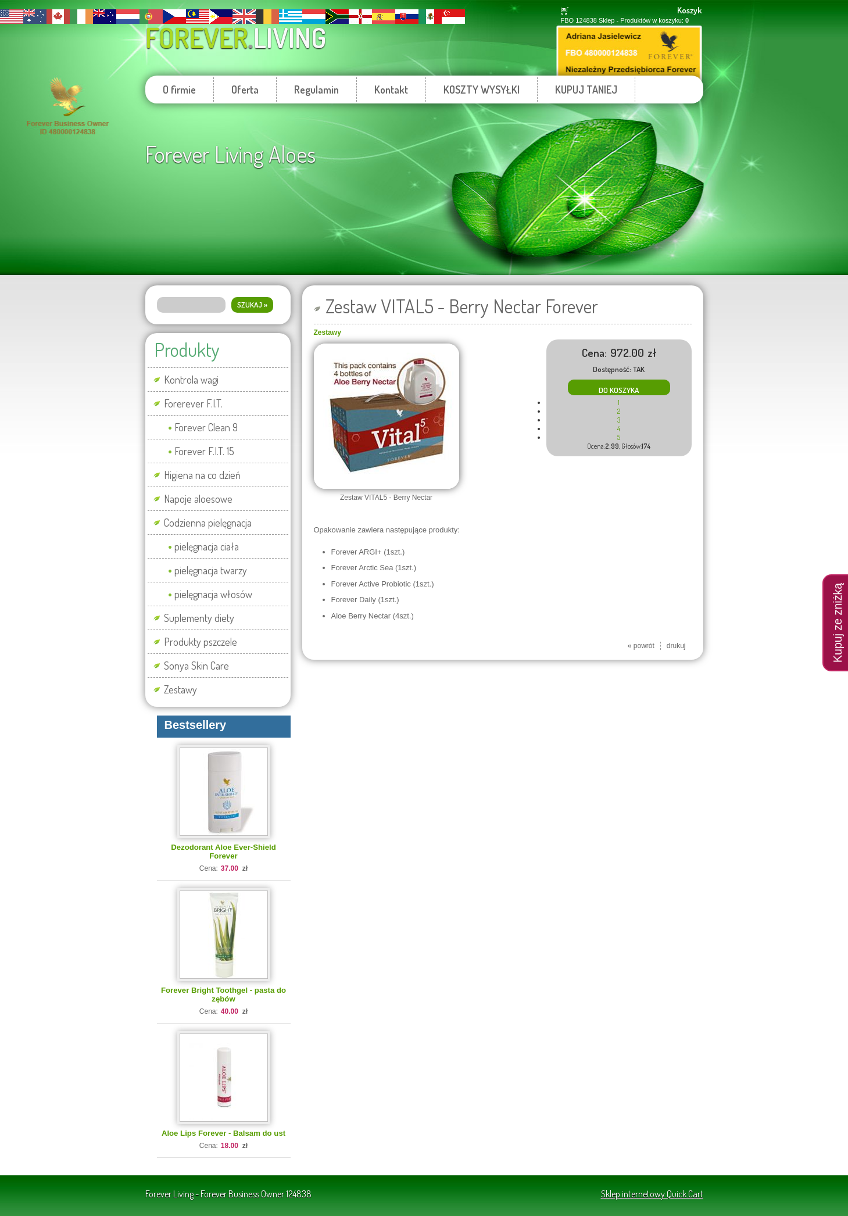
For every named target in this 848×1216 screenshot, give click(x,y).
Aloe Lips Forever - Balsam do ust (223, 1133)
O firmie (179, 89)
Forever (235, 37)
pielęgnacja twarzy (210, 570)
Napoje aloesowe (198, 498)
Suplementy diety (199, 617)
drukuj (676, 646)
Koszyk (689, 10)
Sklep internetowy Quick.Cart (652, 1194)
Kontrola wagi (191, 379)
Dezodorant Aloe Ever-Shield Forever (223, 851)
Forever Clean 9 (206, 427)
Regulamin (316, 89)
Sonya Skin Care (196, 665)
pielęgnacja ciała (206, 546)
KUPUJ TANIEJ (586, 89)
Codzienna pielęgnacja (208, 522)
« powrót (641, 646)
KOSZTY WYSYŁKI (481, 89)
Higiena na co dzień (202, 474)
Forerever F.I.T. (193, 403)
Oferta (245, 89)
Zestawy (180, 689)
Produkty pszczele (200, 641)
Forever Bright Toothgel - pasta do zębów (223, 994)
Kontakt (391, 89)
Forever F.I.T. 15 (204, 451)
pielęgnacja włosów (213, 594)
